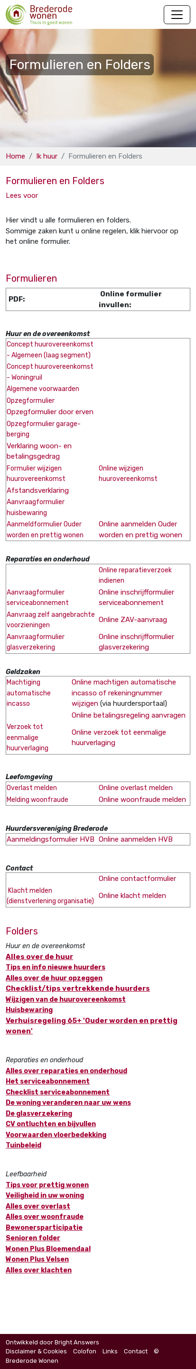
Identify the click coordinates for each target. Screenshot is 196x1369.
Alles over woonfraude (45, 1217)
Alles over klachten (39, 1270)
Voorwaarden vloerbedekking (56, 1135)
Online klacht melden (132, 895)
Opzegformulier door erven (50, 412)
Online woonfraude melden (142, 799)
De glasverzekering (39, 1114)
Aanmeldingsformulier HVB (50, 839)
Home (15, 156)
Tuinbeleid (23, 1145)
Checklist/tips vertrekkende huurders (78, 988)
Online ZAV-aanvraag (133, 619)
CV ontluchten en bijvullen (51, 1124)
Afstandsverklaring (38, 490)
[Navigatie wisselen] (177, 14)
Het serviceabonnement (48, 1081)
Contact (136, 1351)
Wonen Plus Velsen (37, 1259)
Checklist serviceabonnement (58, 1092)
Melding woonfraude (37, 800)
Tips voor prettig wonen (47, 1185)
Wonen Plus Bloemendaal (48, 1249)
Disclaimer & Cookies (36, 1351)
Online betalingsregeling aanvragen (129, 715)
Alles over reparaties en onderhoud (66, 1071)
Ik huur (46, 156)
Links (110, 1351)
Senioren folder (33, 1238)
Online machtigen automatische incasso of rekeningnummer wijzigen (124, 693)
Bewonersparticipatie (44, 1228)
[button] (22, 195)
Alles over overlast (38, 1206)
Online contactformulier (137, 878)
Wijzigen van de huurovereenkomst (66, 1000)
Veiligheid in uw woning (45, 1195)
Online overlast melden (136, 787)
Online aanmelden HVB (136, 839)
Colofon (84, 1351)
